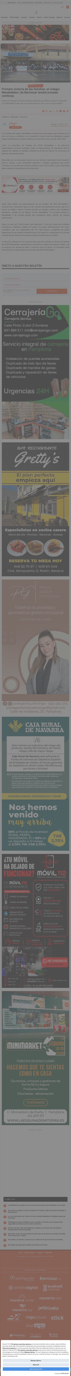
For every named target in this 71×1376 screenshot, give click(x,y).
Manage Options (30, 1352)
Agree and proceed (36, 1369)
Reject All (36, 1365)
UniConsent (65, 1373)
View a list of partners (9, 1348)
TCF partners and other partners (21, 1344)
